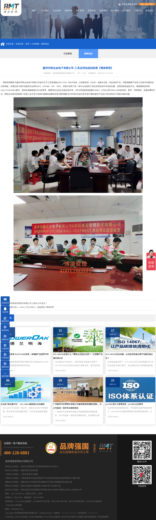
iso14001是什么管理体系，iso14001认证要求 (124, 404)
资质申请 (68, 11)
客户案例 (115, 11)
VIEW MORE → (61, 371)
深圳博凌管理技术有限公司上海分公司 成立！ (27, 303)
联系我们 (150, 11)
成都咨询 (5, 339)
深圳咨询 (5, 330)
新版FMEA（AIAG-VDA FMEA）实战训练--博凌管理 (31, 307)
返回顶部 (5, 376)
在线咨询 (5, 303)
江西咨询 (5, 358)
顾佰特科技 (93, 513)
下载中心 (138, 11)
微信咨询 (5, 321)
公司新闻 (126, 11)
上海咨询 (5, 349)
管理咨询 (91, 11)
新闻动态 (45, 44)
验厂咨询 (80, 11)
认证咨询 (57, 11)
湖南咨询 (5, 367)
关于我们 (45, 11)
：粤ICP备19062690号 (69, 513)
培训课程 (103, 11)
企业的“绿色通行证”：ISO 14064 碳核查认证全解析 (23, 404)
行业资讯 (68, 54)
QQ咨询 (5, 312)
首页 (33, 11)
